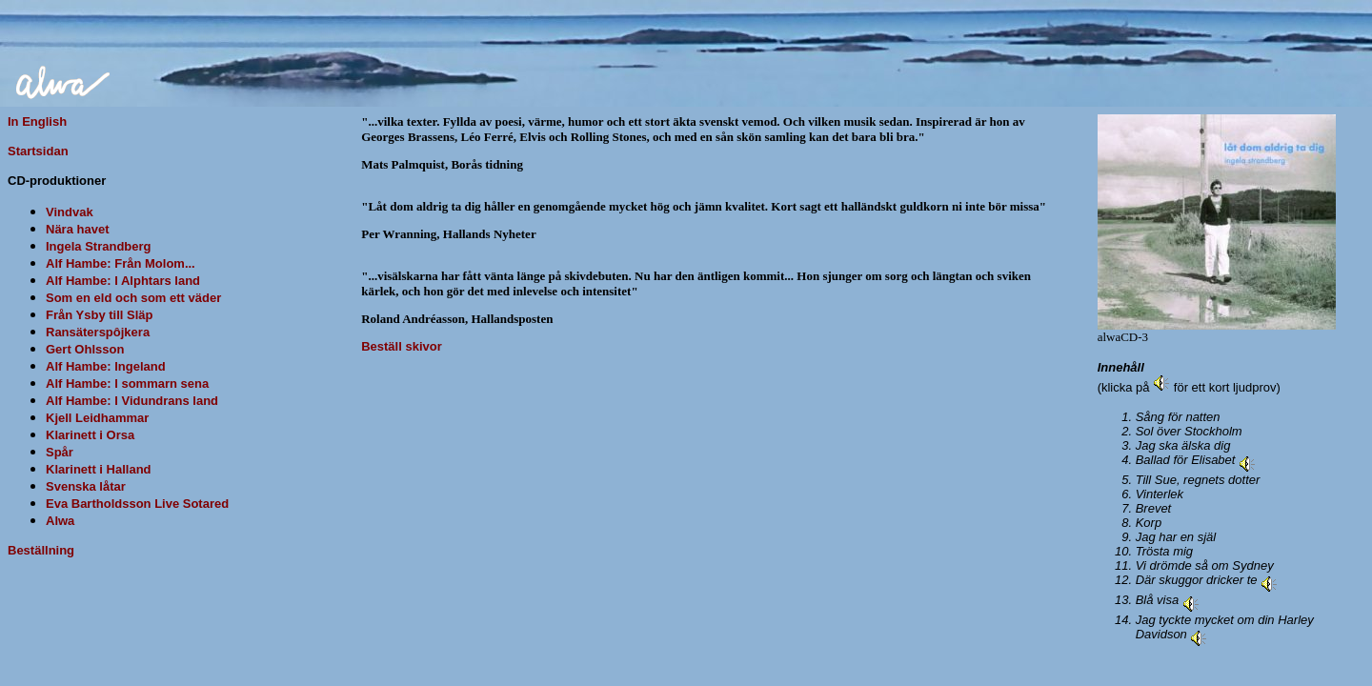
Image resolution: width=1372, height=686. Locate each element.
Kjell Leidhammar (97, 418)
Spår (59, 452)
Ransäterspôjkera (98, 332)
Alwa (60, 521)
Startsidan (38, 151)
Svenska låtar (86, 486)
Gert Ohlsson (85, 349)
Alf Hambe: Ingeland (106, 366)
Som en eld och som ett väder (133, 298)
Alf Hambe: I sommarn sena (127, 383)
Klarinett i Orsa (90, 435)
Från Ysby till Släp (99, 315)
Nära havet (77, 229)
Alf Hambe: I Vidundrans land (132, 400)
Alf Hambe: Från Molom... (120, 263)
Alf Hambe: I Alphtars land (123, 280)
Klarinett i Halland (98, 469)
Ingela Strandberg (98, 246)
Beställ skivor (401, 346)
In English (37, 121)
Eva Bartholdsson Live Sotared (137, 503)
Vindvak (69, 212)
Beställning (41, 550)
